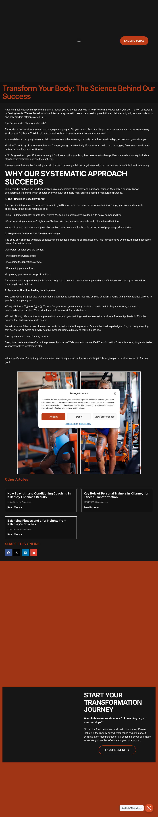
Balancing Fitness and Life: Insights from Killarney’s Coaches (36, 522)
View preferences (104, 416)
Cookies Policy (72, 424)
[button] (114, 393)
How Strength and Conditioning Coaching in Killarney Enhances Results (39, 495)
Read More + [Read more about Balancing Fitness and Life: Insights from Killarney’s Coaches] (14, 534)
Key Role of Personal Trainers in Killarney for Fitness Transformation (116, 495)
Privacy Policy (85, 424)
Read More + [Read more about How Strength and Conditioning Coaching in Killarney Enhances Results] (14, 507)
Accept (54, 416)
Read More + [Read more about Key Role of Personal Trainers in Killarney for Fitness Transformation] (91, 507)
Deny (79, 416)
